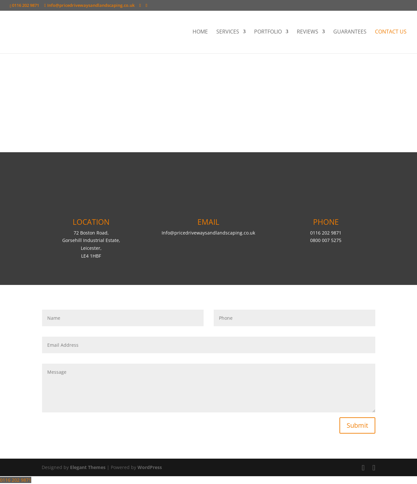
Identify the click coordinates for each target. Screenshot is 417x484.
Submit (357, 425)
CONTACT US (391, 32)
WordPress (149, 467)
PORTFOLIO (268, 32)
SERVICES (227, 32)
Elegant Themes (88, 467)
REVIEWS (307, 32)
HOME (200, 32)
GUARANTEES (350, 32)
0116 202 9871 (15, 480)
